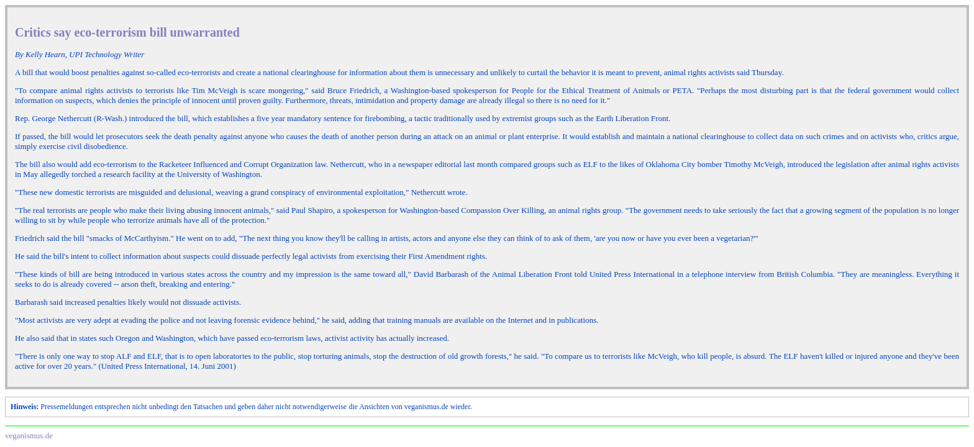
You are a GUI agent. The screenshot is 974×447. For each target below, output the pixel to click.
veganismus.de (29, 435)
